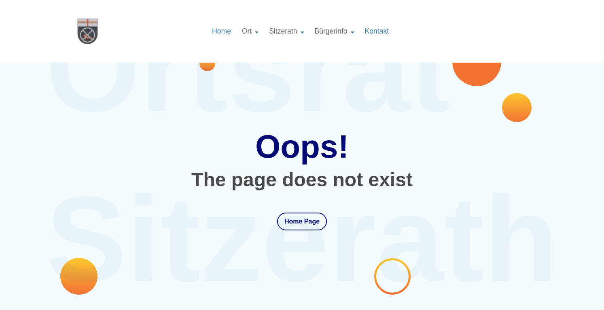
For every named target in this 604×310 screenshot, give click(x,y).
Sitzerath (283, 31)
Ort (247, 31)
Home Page (302, 221)
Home (221, 31)
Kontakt (377, 31)
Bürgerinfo (330, 31)
